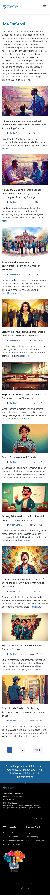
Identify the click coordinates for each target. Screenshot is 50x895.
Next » (38, 750)
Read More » (13, 293)
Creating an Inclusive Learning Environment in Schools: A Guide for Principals (21, 265)
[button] (44, 7)
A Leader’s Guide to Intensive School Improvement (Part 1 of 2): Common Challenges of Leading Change (21, 193)
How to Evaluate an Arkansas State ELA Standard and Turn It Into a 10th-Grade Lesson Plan (23, 582)
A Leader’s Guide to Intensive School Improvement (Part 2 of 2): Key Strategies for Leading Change (24, 124)
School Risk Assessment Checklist (19, 457)
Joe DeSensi (15, 133)
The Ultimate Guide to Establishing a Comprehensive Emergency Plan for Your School (23, 712)
